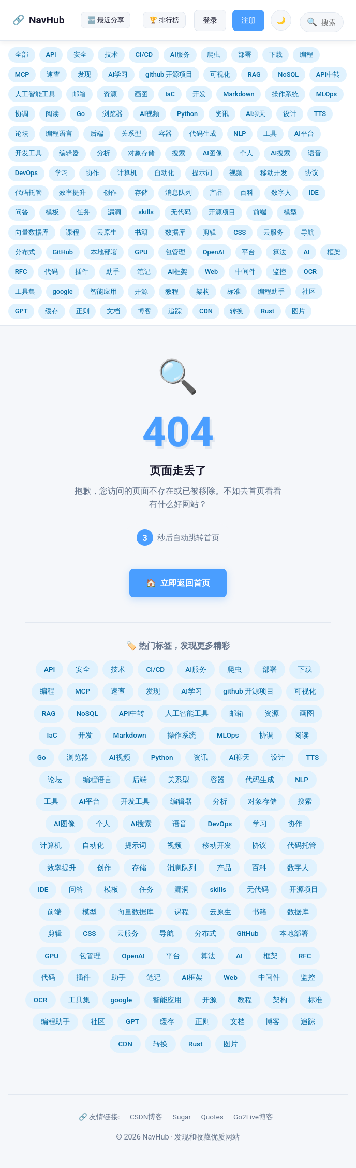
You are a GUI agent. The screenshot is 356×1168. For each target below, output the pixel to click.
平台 (248, 252)
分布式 (25, 252)
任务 (83, 212)
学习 (61, 173)
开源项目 (222, 212)
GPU (141, 252)
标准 (234, 291)
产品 (216, 192)
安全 (80, 55)
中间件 (245, 272)
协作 (92, 173)
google (62, 291)
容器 (165, 133)
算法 (279, 252)
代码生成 (202, 133)
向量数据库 (32, 232)
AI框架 (177, 272)
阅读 (52, 114)
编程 (306, 55)
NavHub (46, 20)
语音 (314, 153)
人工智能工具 (35, 94)
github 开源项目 (168, 74)
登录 (210, 20)
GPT (21, 311)
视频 (236, 173)
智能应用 (103, 291)
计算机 (127, 173)
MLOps (326, 94)
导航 (307, 232)
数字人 (281, 192)
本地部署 (104, 252)
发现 (84, 74)
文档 (113, 311)
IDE (314, 192)
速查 (53, 74)
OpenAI (214, 252)
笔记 (144, 272)
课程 (72, 232)
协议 (311, 173)
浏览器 (112, 114)
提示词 (202, 173)
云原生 (107, 232)
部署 (244, 55)
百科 (247, 192)
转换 (236, 311)
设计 (289, 114)
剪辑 (209, 232)
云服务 (273, 232)
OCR (310, 272)
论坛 (21, 133)
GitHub (62, 252)
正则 (83, 311)
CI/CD (144, 55)
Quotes (212, 1117)
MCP (22, 74)
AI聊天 (255, 114)
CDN (206, 311)
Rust (267, 311)
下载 (276, 55)
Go (81, 114)
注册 (248, 20)
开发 (199, 94)
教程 (172, 291)
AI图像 (212, 153)
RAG (254, 74)
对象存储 (141, 153)
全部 (21, 55)
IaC (170, 94)
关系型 (131, 133)
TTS (320, 114)
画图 (141, 94)
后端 (96, 133)
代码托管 (28, 192)
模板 (52, 212)
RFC (21, 272)
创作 (110, 192)
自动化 (164, 173)
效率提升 (72, 192)
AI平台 (304, 133)
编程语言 (59, 133)
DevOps (26, 173)
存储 (141, 192)
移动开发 (273, 173)
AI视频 (149, 114)
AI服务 (180, 55)
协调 (21, 114)
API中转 (328, 74)
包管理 (175, 252)
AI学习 (118, 74)
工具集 (25, 291)
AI (307, 252)
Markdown (238, 94)
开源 (141, 291)
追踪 (175, 311)
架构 (203, 291)
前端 (259, 212)
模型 (290, 212)
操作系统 (285, 94)
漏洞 (114, 212)
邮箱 (79, 94)
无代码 (181, 212)
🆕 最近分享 (105, 20)
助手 (113, 272)
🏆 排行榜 (164, 20)
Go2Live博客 (253, 1117)
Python (187, 114)
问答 (21, 212)
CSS (239, 232)
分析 (103, 153)
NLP (239, 133)
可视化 (220, 74)
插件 (81, 272)
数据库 (175, 232)
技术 (111, 55)
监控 (279, 272)
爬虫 (213, 55)
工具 (270, 133)
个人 (246, 153)
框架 (333, 252)
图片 (298, 311)
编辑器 (69, 153)
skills (146, 212)
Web (211, 272)
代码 (51, 272)
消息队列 (178, 192)
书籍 (141, 232)
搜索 (178, 153)
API (51, 55)
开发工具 (28, 153)
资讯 (222, 114)
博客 (144, 311)
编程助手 (271, 291)
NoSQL (288, 74)
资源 (110, 94)
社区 (309, 291)
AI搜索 (280, 153)
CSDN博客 (146, 1117)
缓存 (51, 311)
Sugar (182, 1117)
